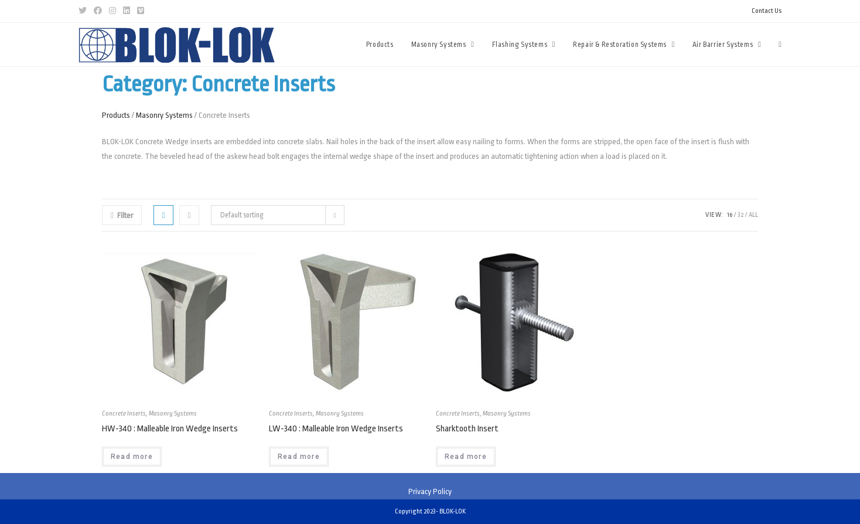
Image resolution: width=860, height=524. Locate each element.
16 (729, 215)
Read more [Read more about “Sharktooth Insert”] (466, 456)
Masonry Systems (164, 115)
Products (116, 115)
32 (740, 215)
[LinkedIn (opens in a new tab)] (127, 11)
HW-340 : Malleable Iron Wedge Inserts (170, 429)
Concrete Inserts (124, 413)
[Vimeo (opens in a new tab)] (141, 11)
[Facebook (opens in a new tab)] (97, 11)
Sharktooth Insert (467, 429)
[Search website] (780, 44)
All (753, 215)
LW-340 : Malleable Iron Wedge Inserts (336, 429)
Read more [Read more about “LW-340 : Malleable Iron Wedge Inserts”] (299, 456)
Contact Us (766, 11)
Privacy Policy (430, 491)
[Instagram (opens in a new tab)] (112, 11)
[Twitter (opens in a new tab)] (84, 11)
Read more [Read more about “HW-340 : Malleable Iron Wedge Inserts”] (132, 456)
